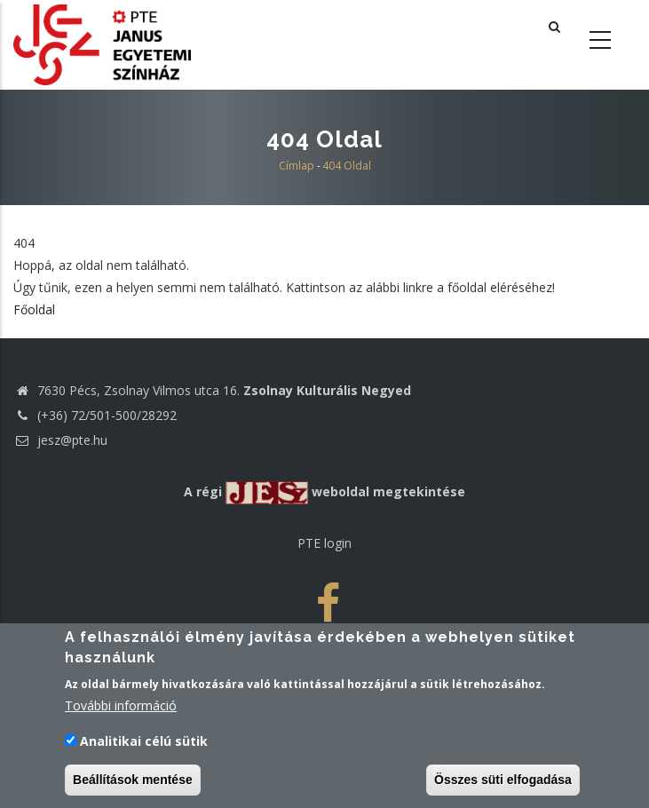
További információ (121, 707)
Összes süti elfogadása (503, 780)
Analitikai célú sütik (144, 741)
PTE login (324, 543)
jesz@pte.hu (60, 440)
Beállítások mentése (133, 780)
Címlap (296, 165)
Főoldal (34, 309)
